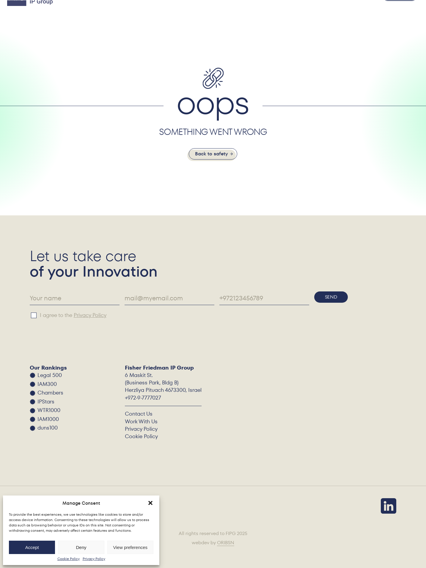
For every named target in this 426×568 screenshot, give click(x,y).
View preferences (130, 547)
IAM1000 (48, 419)
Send (331, 297)
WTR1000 (48, 410)
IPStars (45, 401)
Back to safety (211, 153)
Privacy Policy (94, 559)
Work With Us (141, 421)
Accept (32, 547)
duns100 (47, 427)
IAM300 (47, 384)
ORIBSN (225, 543)
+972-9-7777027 (143, 397)
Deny (81, 547)
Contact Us (139, 413)
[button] (150, 503)
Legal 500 (49, 375)
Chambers (50, 392)
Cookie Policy (68, 559)
